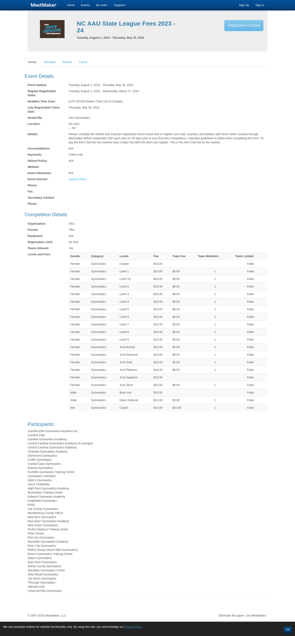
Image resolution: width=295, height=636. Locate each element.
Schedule (50, 62)
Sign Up (244, 5)
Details (32, 62)
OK (288, 629)
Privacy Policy (133, 626)
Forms (83, 62)
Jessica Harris (78, 179)
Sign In (259, 5)
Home (71, 5)
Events (85, 5)
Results (67, 62)
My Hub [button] (102, 5)
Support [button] (120, 5)
